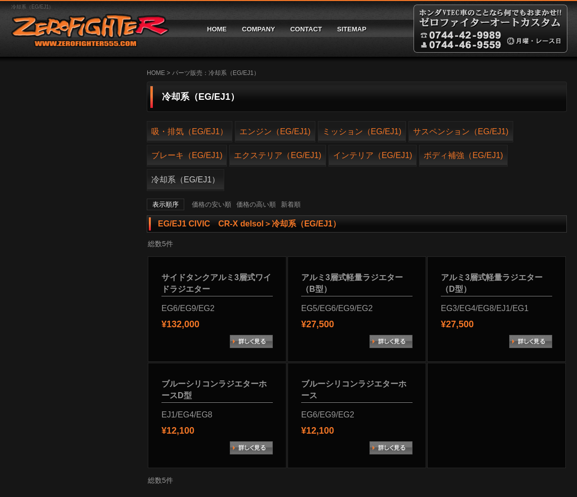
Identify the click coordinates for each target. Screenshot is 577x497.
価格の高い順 (256, 204)
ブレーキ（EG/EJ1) (186, 155)
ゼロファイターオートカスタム (86, 28)
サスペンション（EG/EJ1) (460, 131)
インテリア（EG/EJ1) (372, 155)
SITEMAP (351, 29)
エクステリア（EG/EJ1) (277, 155)
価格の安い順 (211, 204)
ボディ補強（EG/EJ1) (463, 155)
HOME (217, 29)
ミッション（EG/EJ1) (361, 131)
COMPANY (258, 29)
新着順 (291, 204)
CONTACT (306, 29)
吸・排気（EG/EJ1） (189, 131)
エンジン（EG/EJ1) (274, 131)
